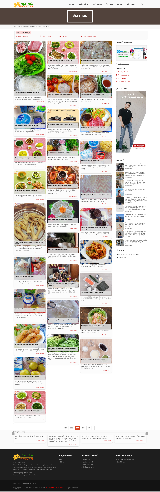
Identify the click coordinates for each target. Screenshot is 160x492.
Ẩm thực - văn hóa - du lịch (32, 26)
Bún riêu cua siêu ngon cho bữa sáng (59, 152)
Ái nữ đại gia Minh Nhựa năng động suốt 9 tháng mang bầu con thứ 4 (135, 224)
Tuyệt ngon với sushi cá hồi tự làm (92, 292)
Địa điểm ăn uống (89, 36)
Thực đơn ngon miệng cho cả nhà (25, 158)
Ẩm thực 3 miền (23, 36)
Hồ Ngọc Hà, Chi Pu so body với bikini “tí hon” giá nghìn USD (135, 215)
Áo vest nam (135, 254)
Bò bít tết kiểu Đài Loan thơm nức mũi (93, 128)
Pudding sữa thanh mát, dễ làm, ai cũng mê (95, 195)
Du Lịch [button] (120, 4)
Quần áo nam (123, 257)
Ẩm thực (46, 26)
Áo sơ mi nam (122, 254)
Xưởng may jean (123, 64)
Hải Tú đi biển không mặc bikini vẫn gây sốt (135, 189)
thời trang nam (88, 468)
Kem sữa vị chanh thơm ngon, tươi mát (27, 376)
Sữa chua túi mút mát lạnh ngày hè (26, 309)
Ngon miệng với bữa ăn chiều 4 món (26, 190)
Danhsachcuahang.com (126, 460)
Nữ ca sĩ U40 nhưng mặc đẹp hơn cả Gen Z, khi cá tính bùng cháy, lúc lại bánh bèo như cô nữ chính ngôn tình (135, 183)
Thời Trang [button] (97, 4)
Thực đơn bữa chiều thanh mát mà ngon (60, 219)
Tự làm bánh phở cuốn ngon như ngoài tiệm (62, 320)
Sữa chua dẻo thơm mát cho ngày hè (26, 125)
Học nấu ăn (65, 36)
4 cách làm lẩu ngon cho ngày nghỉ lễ (60, 185)
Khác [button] (141, 4)
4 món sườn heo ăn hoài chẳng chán (26, 344)
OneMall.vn (121, 462)
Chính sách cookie (29, 484)
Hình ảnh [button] (131, 4)
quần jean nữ (88, 462)
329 (80, 428)
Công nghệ (64, 462)
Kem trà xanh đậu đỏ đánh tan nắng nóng (94, 360)
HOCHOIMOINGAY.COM (55, 488)
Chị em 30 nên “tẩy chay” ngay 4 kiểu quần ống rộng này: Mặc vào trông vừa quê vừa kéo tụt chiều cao (135, 208)
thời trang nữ (88, 465)
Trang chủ (17, 26)
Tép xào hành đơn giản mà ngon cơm (92, 94)
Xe (61, 460)
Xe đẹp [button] (72, 4)
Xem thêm (40, 102)
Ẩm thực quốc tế (45, 36)
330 (86, 428)
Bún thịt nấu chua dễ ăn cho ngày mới (27, 92)
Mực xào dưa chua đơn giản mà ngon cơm (94, 60)
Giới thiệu (17, 484)
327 (67, 428)
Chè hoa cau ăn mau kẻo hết (90, 160)
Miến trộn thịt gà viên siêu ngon (58, 249)
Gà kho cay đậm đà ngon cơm (24, 276)
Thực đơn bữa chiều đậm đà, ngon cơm (27, 410)
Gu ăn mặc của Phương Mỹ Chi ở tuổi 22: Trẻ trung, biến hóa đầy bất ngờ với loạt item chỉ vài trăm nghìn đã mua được (136, 200)
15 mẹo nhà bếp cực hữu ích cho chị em (60, 124)
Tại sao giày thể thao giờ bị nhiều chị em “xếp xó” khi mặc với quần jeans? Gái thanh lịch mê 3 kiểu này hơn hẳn (136, 242)
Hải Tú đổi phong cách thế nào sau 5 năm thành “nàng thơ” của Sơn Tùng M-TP (135, 165)
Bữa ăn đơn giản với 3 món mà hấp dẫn (60, 60)
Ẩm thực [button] (109, 4)
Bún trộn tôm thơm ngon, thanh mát (92, 326)
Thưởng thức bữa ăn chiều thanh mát (92, 260)
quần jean (86, 460)
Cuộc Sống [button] (83, 4)
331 (93, 428)
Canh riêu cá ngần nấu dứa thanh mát (60, 94)
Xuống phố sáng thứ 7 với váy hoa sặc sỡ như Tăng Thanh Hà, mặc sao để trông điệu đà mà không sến (135, 174)
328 (73, 428)
